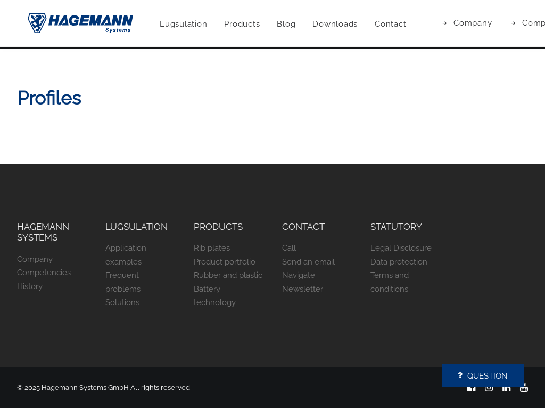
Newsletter (302, 289)
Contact (403, 25)
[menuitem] (197, 25)
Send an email (308, 262)
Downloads (348, 25)
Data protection (398, 262)
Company (486, 24)
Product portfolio (224, 262)
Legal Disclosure (401, 248)
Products (255, 25)
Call (289, 248)
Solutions (122, 302)
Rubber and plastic (228, 275)
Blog (299, 25)
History (30, 286)
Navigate (298, 275)
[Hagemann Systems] (81, 24)
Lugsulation (196, 25)
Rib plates (212, 248)
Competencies (44, 272)
